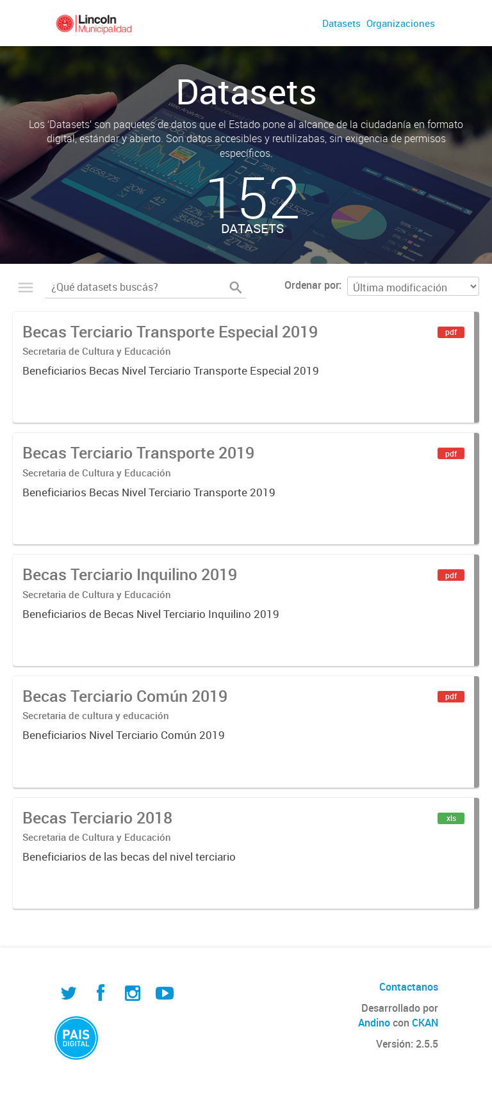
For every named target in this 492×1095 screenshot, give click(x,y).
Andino (374, 1023)
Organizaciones (400, 23)
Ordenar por (311, 285)
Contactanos (408, 987)
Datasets (341, 23)
